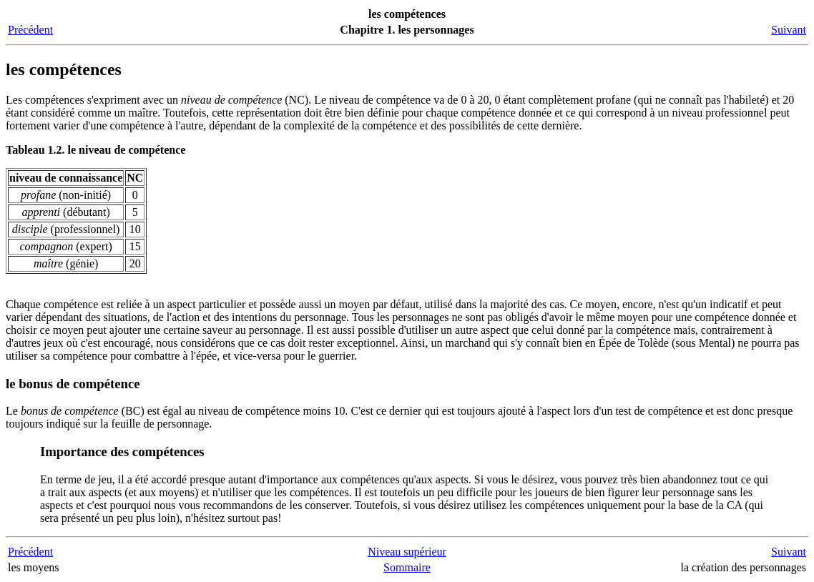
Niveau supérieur (407, 552)
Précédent (30, 30)
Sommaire (407, 567)
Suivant (788, 30)
